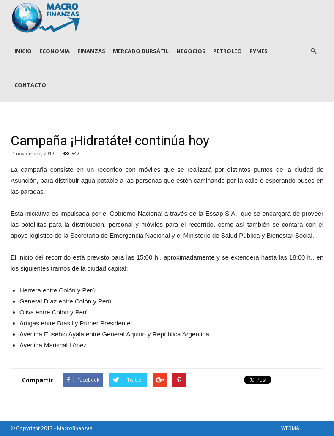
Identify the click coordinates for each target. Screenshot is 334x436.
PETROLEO (227, 51)
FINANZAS (91, 51)
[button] (313, 51)
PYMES (258, 51)
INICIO (23, 51)
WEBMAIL (292, 428)
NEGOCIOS (190, 51)
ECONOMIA (54, 51)
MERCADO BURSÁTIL (141, 51)
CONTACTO (30, 85)
